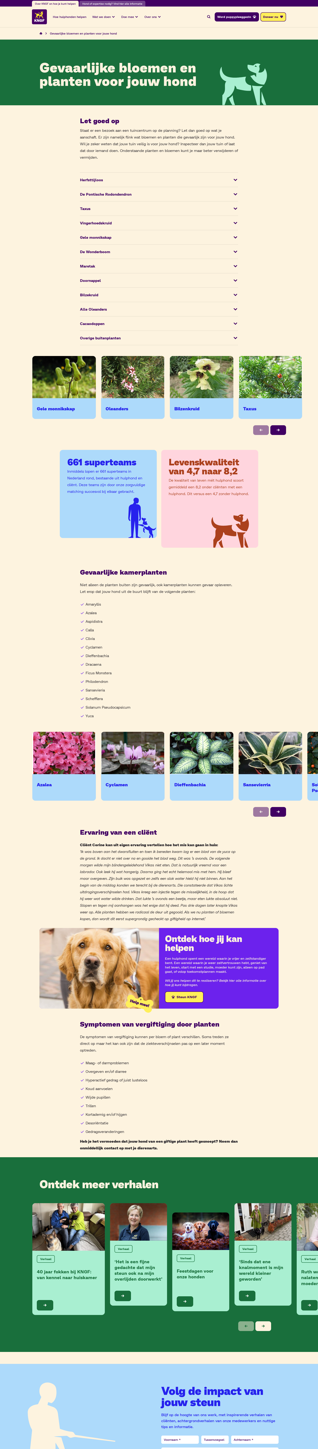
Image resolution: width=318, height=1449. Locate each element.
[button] (261, 430)
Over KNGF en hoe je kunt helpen (55, 3)
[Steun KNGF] (184, 997)
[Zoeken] (208, 17)
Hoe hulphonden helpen (69, 17)
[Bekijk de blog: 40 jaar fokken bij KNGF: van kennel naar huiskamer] (68, 1259)
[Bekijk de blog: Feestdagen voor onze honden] (200, 1262)
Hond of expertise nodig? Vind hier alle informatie (112, 3)
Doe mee (129, 17)
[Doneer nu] (273, 17)
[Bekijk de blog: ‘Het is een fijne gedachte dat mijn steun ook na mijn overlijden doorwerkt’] (138, 1255)
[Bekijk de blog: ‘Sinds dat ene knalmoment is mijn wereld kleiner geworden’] (262, 1255)
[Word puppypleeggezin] (237, 17)
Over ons (152, 17)
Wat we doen (103, 17)
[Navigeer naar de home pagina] (40, 33)
